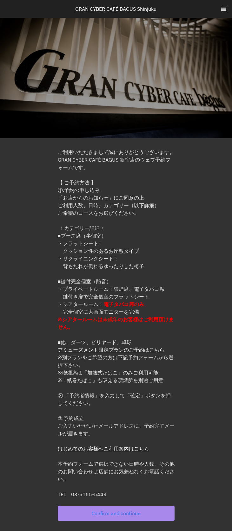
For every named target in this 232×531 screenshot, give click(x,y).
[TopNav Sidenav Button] (223, 9)
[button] (116, 513)
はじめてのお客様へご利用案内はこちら (103, 448)
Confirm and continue (116, 513)
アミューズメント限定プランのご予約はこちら (111, 350)
